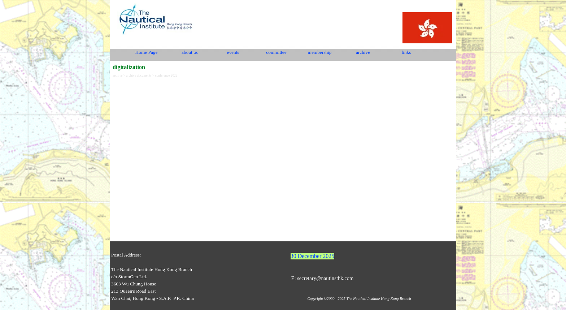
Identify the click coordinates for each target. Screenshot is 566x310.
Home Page (146, 52)
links (406, 52)
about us (190, 52)
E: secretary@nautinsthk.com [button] (322, 278)
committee (276, 52)
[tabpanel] (172, 276)
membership (320, 52)
